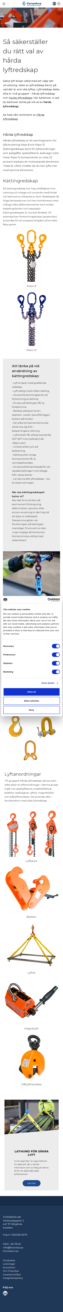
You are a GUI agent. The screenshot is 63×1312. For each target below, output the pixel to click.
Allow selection (31, 701)
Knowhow (9, 1267)
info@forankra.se (13, 1247)
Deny (31, 710)
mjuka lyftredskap (20, 97)
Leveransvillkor (12, 1274)
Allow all (31, 692)
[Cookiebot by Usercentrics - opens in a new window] (47, 600)
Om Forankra (11, 1271)
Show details (47, 683)
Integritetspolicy (13, 1278)
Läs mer (31, 1183)
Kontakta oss (11, 1251)
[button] (31, 1182)
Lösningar (9, 1264)
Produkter (9, 1260)
